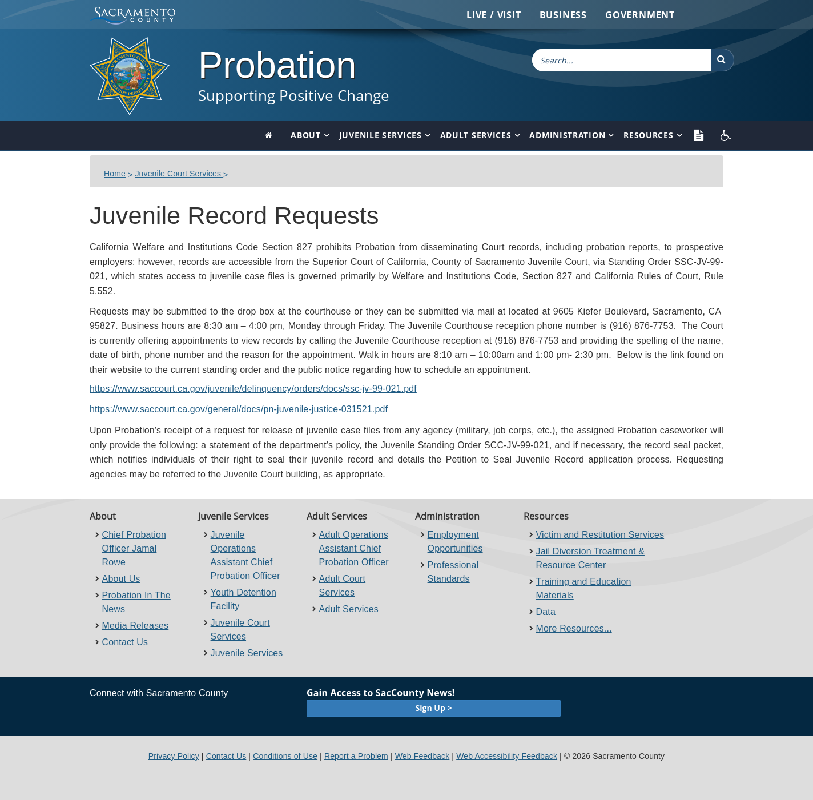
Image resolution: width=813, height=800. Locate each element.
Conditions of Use (285, 756)
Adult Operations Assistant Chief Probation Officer (354, 548)
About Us (121, 579)
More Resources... (574, 628)
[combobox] (621, 60)
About (306, 135)
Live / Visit (493, 15)
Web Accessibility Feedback (506, 756)
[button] (722, 60)
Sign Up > (434, 707)
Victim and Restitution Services (600, 535)
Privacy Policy (173, 756)
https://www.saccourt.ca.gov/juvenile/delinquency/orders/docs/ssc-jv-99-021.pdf (253, 388)
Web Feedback (422, 756)
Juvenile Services (380, 135)
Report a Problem (356, 756)
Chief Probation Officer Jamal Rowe (134, 548)
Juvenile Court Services (179, 173)
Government (640, 15)
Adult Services (476, 135)
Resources (648, 135)
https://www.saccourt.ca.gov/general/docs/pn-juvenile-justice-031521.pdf (239, 409)
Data (546, 612)
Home (115, 173)
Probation (277, 65)
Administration (567, 135)
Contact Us (125, 642)
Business (563, 15)
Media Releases (135, 625)
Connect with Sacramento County (159, 693)
